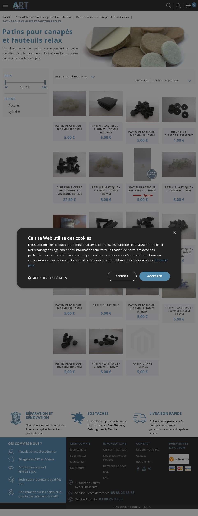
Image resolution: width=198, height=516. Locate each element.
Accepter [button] (154, 276)
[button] (47, 278)
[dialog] (99, 258)
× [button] (174, 232)
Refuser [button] (122, 276)
